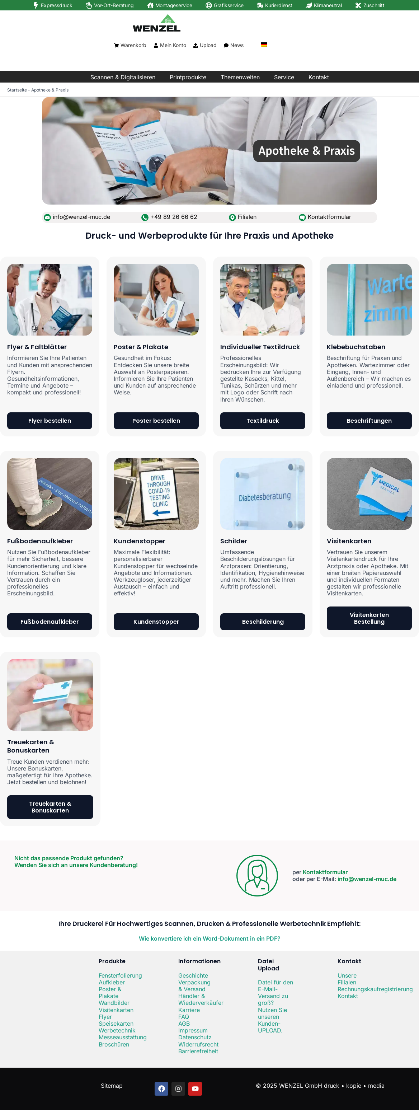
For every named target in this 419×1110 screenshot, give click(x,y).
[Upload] (195, 45)
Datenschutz (195, 1037)
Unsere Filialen (347, 979)
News (237, 45)
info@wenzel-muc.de (367, 878)
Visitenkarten (349, 541)
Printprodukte (188, 77)
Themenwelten (240, 77)
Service (284, 77)
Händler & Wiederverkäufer (200, 999)
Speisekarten (116, 1023)
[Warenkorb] (116, 45)
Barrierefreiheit (198, 1051)
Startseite (17, 90)
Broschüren (114, 1044)
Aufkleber (112, 982)
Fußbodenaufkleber (40, 541)
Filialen (247, 216)
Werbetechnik (117, 1030)
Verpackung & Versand (194, 986)
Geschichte (193, 975)
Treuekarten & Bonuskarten (30, 746)
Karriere (189, 1009)
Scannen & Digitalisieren (122, 77)
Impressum (193, 1030)
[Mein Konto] (156, 45)
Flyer (105, 1016)
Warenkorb (133, 45)
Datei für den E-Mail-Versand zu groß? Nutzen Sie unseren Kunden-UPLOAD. (275, 1006)
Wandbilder (114, 1002)
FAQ (183, 1016)
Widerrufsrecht (198, 1044)
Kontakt (319, 77)
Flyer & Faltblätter (37, 346)
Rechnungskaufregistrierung (375, 989)
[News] (226, 45)
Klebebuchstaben (356, 346)
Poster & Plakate (141, 346)
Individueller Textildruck (260, 346)
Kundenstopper (139, 541)
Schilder (233, 541)
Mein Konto (173, 45)
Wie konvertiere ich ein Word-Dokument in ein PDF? (210, 938)
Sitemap (112, 1085)
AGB (184, 1023)
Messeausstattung (123, 1037)
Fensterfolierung (120, 975)
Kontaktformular (329, 216)
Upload (208, 45)
